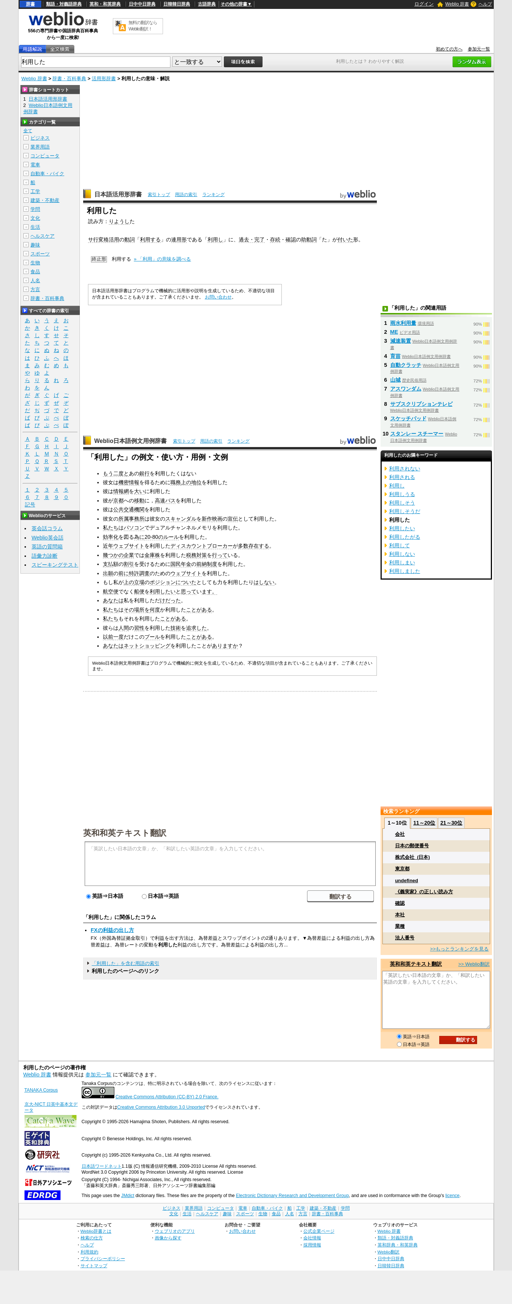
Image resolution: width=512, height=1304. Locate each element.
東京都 (402, 868)
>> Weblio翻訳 (473, 964)
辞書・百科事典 (69, 78)
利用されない (404, 469)
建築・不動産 (44, 200)
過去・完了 (252, 239)
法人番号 (404, 937)
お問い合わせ (218, 297)
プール (152, 637)
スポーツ (40, 254)
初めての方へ (449, 49)
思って (188, 591)
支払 (108, 564)
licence (453, 1195)
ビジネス (40, 138)
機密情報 (128, 482)
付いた (345, 239)
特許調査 (139, 573)
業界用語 (40, 147)
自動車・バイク (47, 173)
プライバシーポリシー (103, 1258)
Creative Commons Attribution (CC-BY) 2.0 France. (166, 1096)
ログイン (424, 4)
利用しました (404, 571)
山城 (395, 380)
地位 (196, 482)
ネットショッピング (147, 646)
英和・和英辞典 (105, 4)
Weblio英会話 (47, 538)
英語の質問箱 (47, 547)
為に (139, 537)
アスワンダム (405, 389)
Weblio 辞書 (457, 4)
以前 (108, 637)
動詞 (129, 239)
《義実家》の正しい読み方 (424, 891)
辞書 (30, 4)
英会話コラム (47, 528)
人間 (123, 628)
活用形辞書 (104, 78)
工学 (35, 191)
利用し (215, 239)
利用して (399, 545)
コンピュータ (44, 156)
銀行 (144, 473)
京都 (118, 500)
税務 (191, 555)
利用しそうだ (404, 511)
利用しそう (402, 503)
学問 (35, 209)
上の (186, 482)
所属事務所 (131, 519)
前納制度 (206, 564)
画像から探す (168, 1237)
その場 (131, 610)
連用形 (179, 239)
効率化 (110, 537)
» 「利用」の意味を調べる (162, 259)
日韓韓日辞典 (176, 4)
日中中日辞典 (142, 4)
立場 (139, 582)
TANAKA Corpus (41, 1090)
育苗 (395, 356)
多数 (243, 546)
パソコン (134, 528)
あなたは (113, 600)
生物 (35, 262)
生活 (35, 227)
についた (186, 582)
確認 (291, 239)
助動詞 (309, 239)
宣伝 (233, 519)
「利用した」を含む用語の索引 (125, 963)
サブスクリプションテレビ (421, 404)
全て (27, 130)
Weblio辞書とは (96, 1231)
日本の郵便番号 (412, 845)
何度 (155, 610)
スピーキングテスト (55, 565)
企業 (129, 555)
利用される (402, 477)
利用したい (163, 591)
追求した (196, 628)
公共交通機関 (128, 509)
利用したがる (404, 537)
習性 (139, 628)
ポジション (163, 582)
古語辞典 (207, 4)
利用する (150, 239)
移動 (139, 500)
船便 (139, 591)
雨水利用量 (403, 323)
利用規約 (89, 1251)
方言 (35, 289)
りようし (119, 221)
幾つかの (113, 555)
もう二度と (116, 473)
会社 (400, 834)
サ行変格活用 (103, 239)
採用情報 (312, 1244)
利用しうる (402, 494)
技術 (175, 628)
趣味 (35, 245)
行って (220, 555)
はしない (264, 582)
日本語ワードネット (102, 1166)
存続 (275, 239)
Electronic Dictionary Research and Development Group (292, 1195)
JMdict (127, 1195)
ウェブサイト (128, 546)
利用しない (402, 554)
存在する (258, 546)
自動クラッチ (405, 365)
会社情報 (312, 1237)
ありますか (225, 646)
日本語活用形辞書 (118, 194)
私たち (110, 528)
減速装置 (400, 341)
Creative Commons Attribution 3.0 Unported (161, 1107)
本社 (400, 914)
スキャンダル (180, 519)
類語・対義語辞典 (64, 4)
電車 (35, 164)
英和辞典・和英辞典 (398, 1244)
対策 (201, 555)
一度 (118, 637)
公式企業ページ (319, 1231)
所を (144, 610)
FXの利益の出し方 (112, 930)
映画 (217, 519)
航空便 (110, 591)
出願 (108, 573)
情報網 (121, 491)
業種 (400, 926)
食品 (35, 271)
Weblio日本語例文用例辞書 (130, 441)
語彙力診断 (45, 556)
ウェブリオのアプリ (175, 1231)
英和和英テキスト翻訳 (124, 832)
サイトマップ (94, 1265)
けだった (170, 600)
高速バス (165, 500)
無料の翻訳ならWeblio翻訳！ (142, 26)
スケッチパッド (408, 418)
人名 (35, 280)
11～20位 (424, 823)
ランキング (213, 194)
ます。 (209, 591)
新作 (207, 519)
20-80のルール (161, 537)
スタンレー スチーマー (417, 434)
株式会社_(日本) (412, 857)
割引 (129, 564)
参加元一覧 (479, 49)
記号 (30, 504)
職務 (175, 482)
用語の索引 (186, 194)
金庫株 (152, 555)
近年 (108, 546)
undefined (406, 880)
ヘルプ (485, 4)
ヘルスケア (42, 236)
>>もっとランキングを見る (459, 949)
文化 (35, 218)
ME (394, 332)
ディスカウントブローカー (201, 546)
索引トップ (159, 194)
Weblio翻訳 (389, 1251)
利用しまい (402, 562)
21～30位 (451, 823)
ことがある (199, 610)
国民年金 (180, 564)
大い (139, 491)
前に (123, 573)
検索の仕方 (92, 1237)
